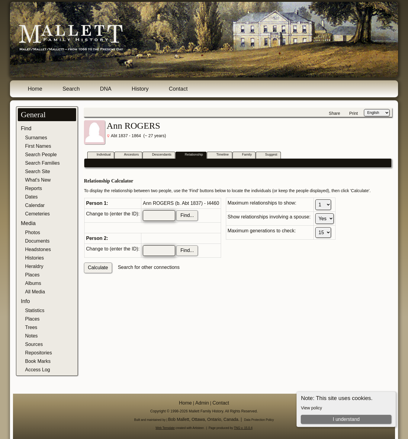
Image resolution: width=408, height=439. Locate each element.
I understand (346, 419)
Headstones (38, 249)
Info (25, 301)
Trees (31, 327)
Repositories (38, 352)
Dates (31, 196)
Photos (32, 232)
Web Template (165, 428)
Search (71, 89)
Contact (178, 89)
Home (35, 89)
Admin (202, 402)
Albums (33, 283)
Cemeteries (37, 213)
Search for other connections (149, 267)
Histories (34, 257)
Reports (33, 188)
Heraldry (34, 266)
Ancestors (128, 155)
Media (28, 223)
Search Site (37, 171)
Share (334, 113)
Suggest (268, 155)
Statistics (34, 310)
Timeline (220, 155)
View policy (311, 407)
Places (32, 274)
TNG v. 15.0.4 (243, 428)
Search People (41, 154)
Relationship (191, 155)
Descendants (158, 155)
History (140, 89)
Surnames (36, 137)
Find (26, 128)
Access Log (37, 369)
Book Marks (37, 361)
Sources (34, 344)
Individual (101, 155)
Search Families (42, 163)
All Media (35, 291)
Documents (37, 241)
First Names (38, 146)
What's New (38, 179)
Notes (31, 335)
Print (353, 113)
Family (244, 155)
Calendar (35, 205)
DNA (105, 89)
